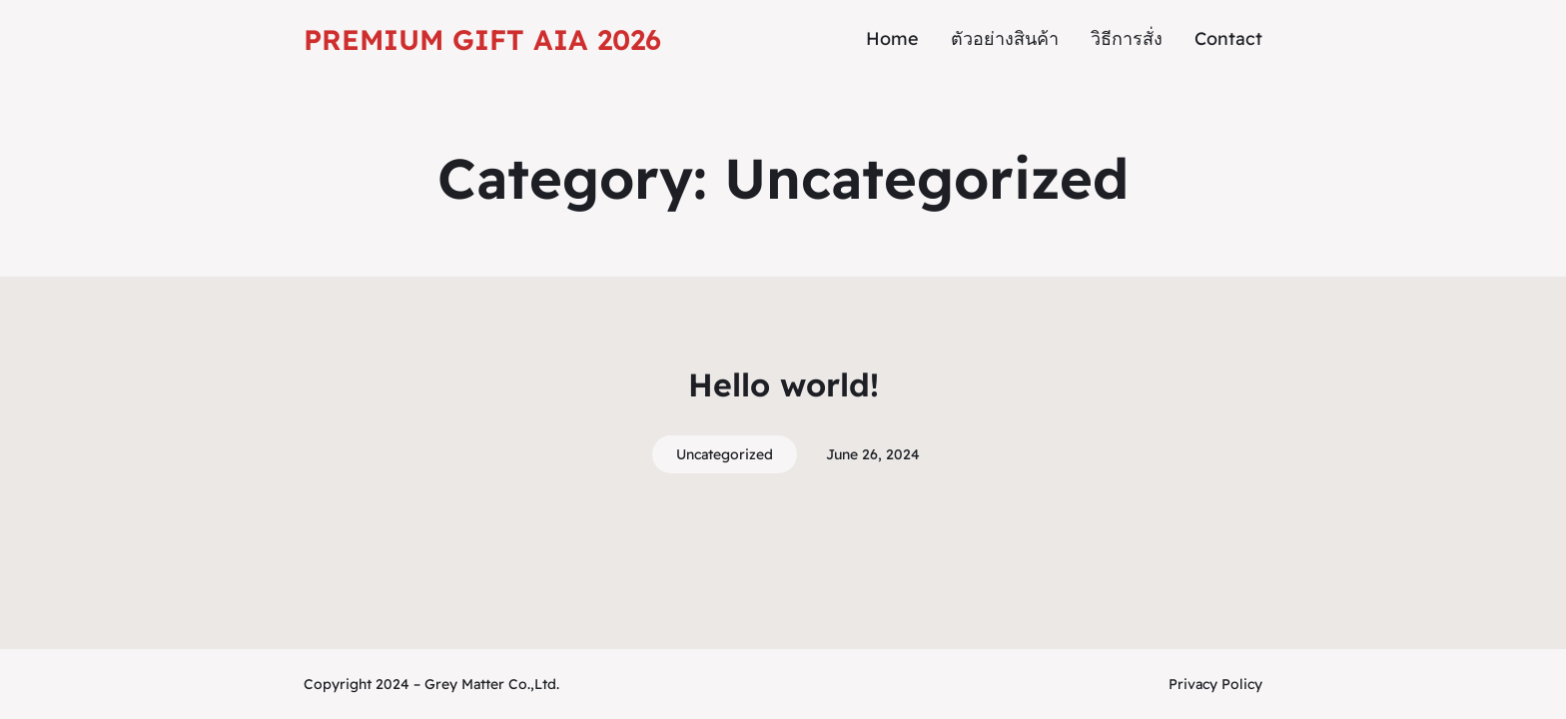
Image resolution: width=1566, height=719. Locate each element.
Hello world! (783, 384)
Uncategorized (724, 454)
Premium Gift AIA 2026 (482, 39)
